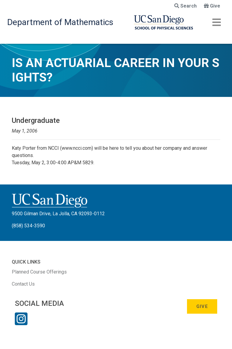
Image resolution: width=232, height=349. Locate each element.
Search (185, 6)
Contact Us (23, 284)
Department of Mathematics (60, 22)
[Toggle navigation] (216, 22)
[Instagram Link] (21, 322)
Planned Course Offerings (39, 272)
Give (212, 6)
